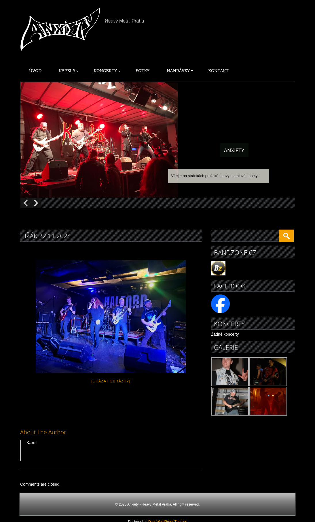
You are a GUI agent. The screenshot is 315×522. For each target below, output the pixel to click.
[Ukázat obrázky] (110, 381)
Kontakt (218, 71)
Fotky (142, 71)
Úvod (35, 71)
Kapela (69, 71)
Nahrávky (180, 71)
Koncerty (107, 71)
